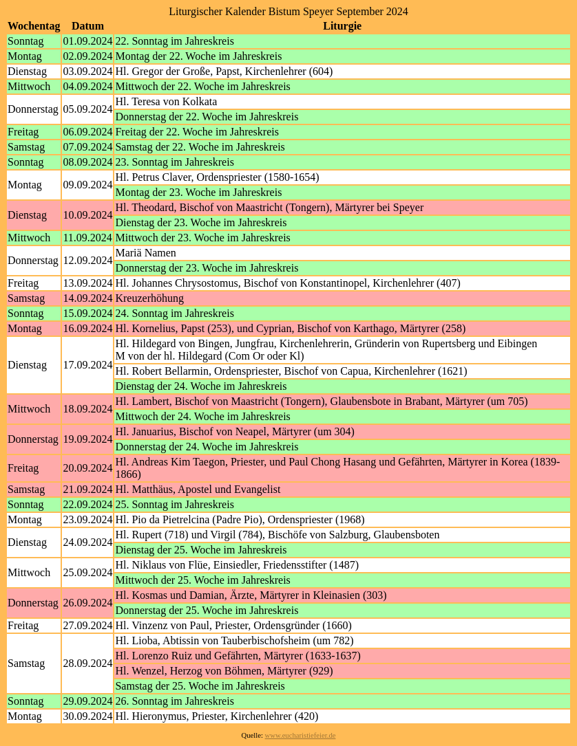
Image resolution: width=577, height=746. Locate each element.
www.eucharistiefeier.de (300, 735)
